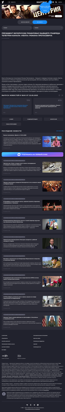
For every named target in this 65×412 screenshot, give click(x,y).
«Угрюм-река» (54, 374)
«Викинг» (60, 374)
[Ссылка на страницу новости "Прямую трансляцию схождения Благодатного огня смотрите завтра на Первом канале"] (32, 186)
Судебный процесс (32, 119)
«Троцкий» (4, 376)
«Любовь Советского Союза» (35, 374)
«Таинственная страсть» (24, 376)
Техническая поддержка (38, 341)
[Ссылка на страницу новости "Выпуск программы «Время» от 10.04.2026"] (32, 141)
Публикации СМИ (37, 346)
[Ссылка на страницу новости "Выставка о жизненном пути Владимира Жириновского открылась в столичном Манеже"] (32, 262)
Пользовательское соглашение (40, 335)
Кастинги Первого (6, 346)
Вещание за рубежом (22, 357)
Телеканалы (46, 390)
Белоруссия (53, 119)
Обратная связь (36, 338)
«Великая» (9, 376)
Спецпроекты (5, 338)
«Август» (27, 374)
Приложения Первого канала (8, 344)
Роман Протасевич (11, 124)
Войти (60, 2)
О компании (4, 335)
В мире (11, 119)
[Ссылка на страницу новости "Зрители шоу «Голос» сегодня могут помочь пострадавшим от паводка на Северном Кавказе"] (32, 167)
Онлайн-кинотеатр (6, 341)
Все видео (4, 349)
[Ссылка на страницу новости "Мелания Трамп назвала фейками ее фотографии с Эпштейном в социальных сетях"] (32, 321)
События (35, 344)
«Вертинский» (15, 376)
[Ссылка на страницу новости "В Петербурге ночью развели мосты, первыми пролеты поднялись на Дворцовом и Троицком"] (32, 205)
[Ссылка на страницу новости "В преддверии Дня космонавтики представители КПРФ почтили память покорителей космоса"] (32, 281)
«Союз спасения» (47, 374)
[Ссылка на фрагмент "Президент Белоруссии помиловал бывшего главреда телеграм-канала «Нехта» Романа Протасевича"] (17, 106)
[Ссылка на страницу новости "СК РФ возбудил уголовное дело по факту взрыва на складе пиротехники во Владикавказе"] (32, 301)
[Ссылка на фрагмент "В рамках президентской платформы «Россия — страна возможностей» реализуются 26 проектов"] (48, 106)
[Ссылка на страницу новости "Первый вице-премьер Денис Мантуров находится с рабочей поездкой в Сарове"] (32, 243)
